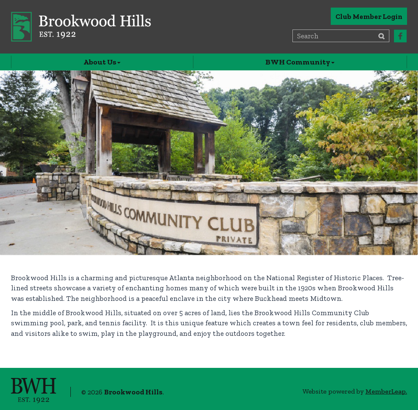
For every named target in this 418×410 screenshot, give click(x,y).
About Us (102, 62)
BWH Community (300, 62)
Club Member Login (368, 16)
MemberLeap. (386, 391)
